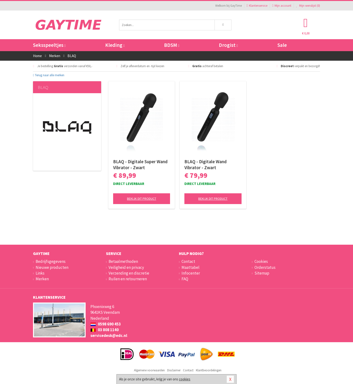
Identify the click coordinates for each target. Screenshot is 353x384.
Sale (282, 45)
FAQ (185, 278)
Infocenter (191, 273)
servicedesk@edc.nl (108, 335)
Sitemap (261, 273)
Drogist (228, 45)
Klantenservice (257, 6)
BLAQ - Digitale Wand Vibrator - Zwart (205, 164)
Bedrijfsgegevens (51, 261)
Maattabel (190, 267)
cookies (184, 379)
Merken (42, 278)
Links (40, 273)
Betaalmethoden (123, 261)
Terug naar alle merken (48, 75)
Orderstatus (265, 267)
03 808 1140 (104, 329)
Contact (188, 261)
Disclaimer (174, 370)
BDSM (171, 45)
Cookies (261, 261)
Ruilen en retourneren (128, 278)
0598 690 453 (105, 324)
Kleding (115, 45)
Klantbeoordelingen (208, 370)
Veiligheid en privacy (126, 267)
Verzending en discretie (129, 273)
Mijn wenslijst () (308, 6)
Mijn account (281, 6)
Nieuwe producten (52, 267)
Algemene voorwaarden (149, 370)
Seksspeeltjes (49, 45)
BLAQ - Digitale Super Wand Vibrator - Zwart (140, 164)
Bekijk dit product (141, 198)
